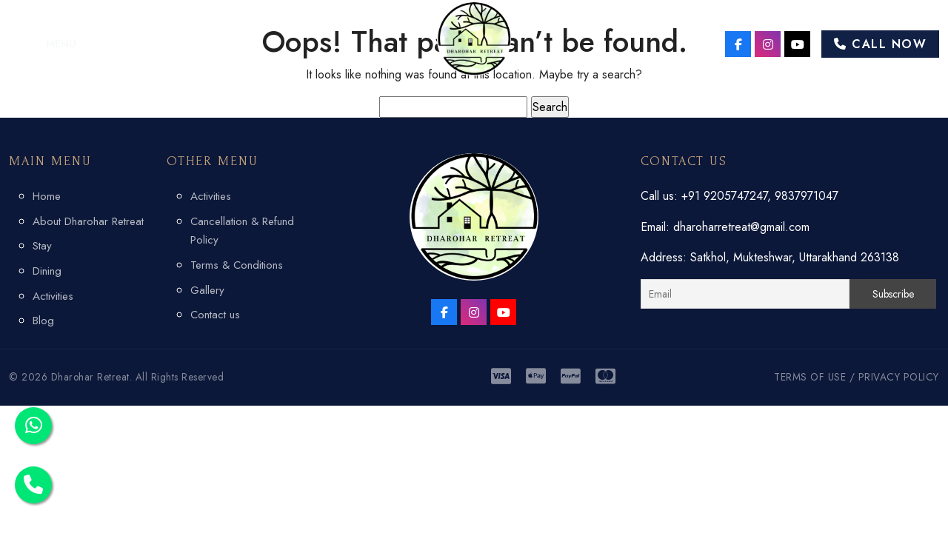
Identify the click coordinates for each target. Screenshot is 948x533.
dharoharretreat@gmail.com (741, 226)
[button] (42, 44)
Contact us (215, 314)
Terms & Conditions (236, 265)
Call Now (880, 44)
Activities (53, 296)
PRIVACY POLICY (898, 376)
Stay (42, 246)
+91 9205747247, (728, 195)
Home (47, 196)
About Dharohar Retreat (88, 221)
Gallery (207, 290)
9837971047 (806, 195)
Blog (43, 320)
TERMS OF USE (810, 376)
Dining (47, 271)
